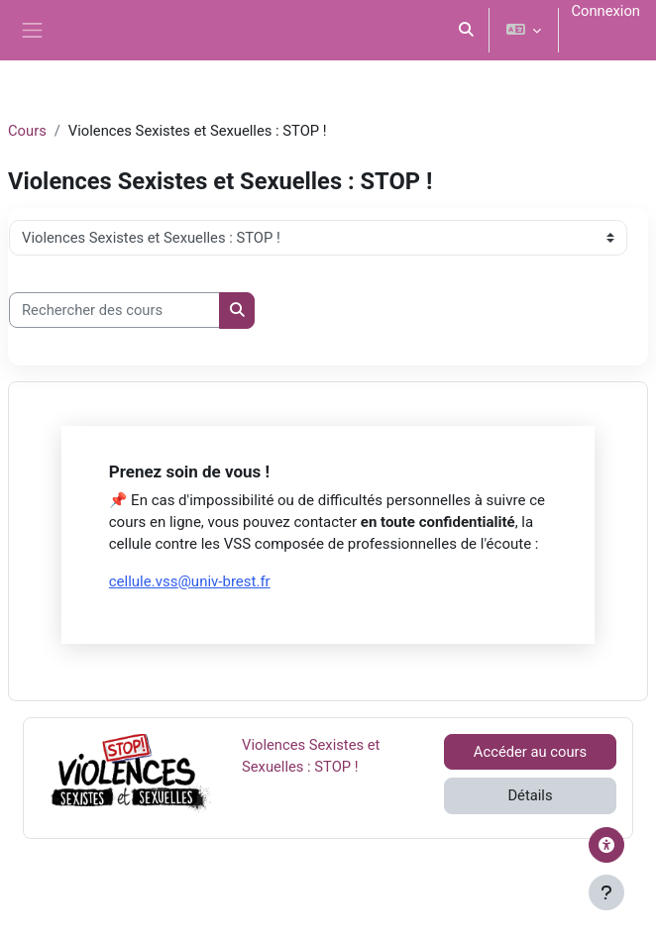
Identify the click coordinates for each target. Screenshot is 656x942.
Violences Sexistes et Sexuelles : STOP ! (311, 755)
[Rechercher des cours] (114, 310)
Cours (27, 131)
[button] (467, 30)
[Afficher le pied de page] (606, 892)
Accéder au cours (530, 752)
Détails (529, 795)
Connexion (605, 11)
